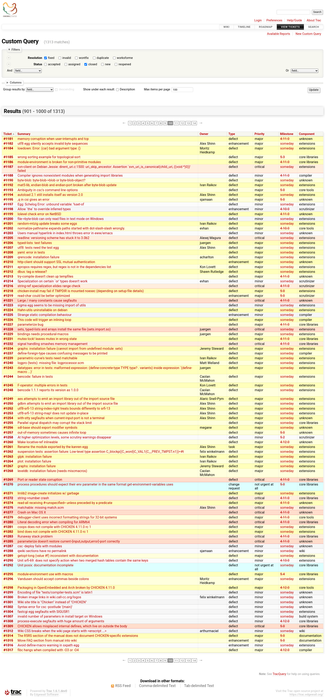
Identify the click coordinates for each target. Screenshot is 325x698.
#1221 (8, 300)
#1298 (8, 588)
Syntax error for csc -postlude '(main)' (45, 607)
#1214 (8, 281)
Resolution (35, 58)
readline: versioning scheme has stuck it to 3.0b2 (53, 238)
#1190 (8, 180)
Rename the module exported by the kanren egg (53, 447)
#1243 (8, 368)
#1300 (8, 597)
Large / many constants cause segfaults (47, 300)
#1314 (8, 636)
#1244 (8, 377)
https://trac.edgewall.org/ (306, 694)
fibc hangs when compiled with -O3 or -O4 (48, 650)
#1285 (8, 541)
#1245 (8, 385)
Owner (204, 134)
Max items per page (157, 89)
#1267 (8, 466)
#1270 (8, 484)
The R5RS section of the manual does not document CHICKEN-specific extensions (78, 636)
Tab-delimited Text (199, 686)
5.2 (282, 437)
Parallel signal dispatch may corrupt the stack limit (55, 423)
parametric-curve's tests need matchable (47, 358)
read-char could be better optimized (44, 296)
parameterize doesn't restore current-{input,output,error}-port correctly (69, 541)
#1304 (8, 612)
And (9, 70)
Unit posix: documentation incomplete (45, 565)
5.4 (282, 574)
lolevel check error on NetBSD (39, 214)
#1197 (8, 204)
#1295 (8, 574)
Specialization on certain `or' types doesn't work (52, 281)
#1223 (8, 305)
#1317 (8, 650)
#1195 (8, 200)
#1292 (8, 565)
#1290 (8, 560)
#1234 (8, 349)
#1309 (8, 626)
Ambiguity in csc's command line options (48, 190)
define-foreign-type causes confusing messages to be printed (62, 353)
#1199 (8, 214)
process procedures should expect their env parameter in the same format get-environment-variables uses (95, 484)
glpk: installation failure (35, 457)
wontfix (84, 58)
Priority (259, 134)
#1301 (8, 602)
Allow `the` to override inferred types (44, 209)
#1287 (8, 546)
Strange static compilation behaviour (45, 315)
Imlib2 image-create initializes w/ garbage (48, 493)
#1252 (8, 408)
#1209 (8, 257)
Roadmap (266, 26)
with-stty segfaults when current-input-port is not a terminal (61, 418)
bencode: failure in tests (35, 377)
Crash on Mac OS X (32, 512)
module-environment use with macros (45, 574)
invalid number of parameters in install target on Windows (60, 616)
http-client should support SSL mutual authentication (56, 262)
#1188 (8, 175)
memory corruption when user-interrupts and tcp (53, 139)
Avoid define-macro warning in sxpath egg (48, 645)
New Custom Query (308, 34)
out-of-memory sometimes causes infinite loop (52, 433)
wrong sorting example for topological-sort (49, 157)
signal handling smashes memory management (52, 344)
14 (194, 123)
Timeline (244, 26)
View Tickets (290, 26)
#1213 (8, 276)
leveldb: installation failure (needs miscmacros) (52, 471)
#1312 (8, 631)
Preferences (274, 20)
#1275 (8, 508)
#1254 (8, 418)
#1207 (8, 248)
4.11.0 (284, 139)
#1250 (8, 403)
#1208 (8, 252)
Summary (23, 134)
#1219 (8, 296)
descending (66, 89)
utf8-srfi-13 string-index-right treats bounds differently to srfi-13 (64, 408)
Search (313, 26)
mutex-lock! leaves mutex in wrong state (47, 339)
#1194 (8, 195)
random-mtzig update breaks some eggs (47, 224)
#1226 (8, 320)
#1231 (8, 339)
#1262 (8, 452)
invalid (66, 58)
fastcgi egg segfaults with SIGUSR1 (44, 612)
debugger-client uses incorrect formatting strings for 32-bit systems (67, 517)
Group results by (14, 89)
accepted (54, 64)
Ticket (7, 134)
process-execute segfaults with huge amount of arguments (61, 621)
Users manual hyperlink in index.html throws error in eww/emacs (65, 233)
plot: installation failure (34, 461)
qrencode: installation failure (38, 257)
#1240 (8, 363)
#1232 (8, 344)
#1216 (8, 286)
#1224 (8, 310)
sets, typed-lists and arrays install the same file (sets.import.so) (64, 329)
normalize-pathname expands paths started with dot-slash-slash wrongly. (71, 228)
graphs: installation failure (37, 466)
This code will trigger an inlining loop (44, 320)
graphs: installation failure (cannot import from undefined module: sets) (70, 349)
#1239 (8, 358)
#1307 (8, 616)
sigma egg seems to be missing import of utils (52, 305)
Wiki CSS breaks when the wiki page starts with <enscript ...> (62, 631)
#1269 (8, 480)
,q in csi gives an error (34, 200)
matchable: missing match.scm (41, 508)
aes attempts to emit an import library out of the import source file (66, 399)
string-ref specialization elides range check (49, 286)
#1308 (8, 621)
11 (176, 123)
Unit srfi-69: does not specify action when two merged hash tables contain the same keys (83, 560)
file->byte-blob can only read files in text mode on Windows (61, 219)
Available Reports (278, 34)
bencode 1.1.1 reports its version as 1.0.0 (48, 390)
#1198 (8, 209)
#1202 (8, 228)
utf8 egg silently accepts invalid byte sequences (53, 144)
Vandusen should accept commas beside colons (53, 579)
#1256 (8, 428)
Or (287, 70)
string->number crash (33, 498)
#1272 (8, 498)
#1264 (8, 461)
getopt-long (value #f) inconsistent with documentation (58, 556)
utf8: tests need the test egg (38, 248)
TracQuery (279, 674)
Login (258, 20)
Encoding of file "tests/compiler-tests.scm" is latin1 (55, 592)
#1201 (8, 224)
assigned (74, 64)
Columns (16, 82)
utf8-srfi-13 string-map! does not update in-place (53, 413)
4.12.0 (284, 442)
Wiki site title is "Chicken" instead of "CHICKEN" (52, 602)
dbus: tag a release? (32, 272)
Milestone (286, 134)
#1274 (8, 503)
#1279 (8, 517)
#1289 (8, 556)
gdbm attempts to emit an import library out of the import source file (68, 403)
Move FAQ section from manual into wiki (47, 640)
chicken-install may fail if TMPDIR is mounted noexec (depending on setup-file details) (81, 291)
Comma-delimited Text (157, 686)
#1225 (8, 315)
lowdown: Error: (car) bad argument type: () (49, 148)
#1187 (8, 167)
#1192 (8, 185)
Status (38, 64)
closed (92, 64)
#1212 (8, 272)
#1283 (8, 536)
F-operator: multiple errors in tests (42, 385)
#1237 (8, 353)
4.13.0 (284, 560)
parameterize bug (30, 325)
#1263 (8, 457)
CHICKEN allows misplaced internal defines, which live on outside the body (72, 626)
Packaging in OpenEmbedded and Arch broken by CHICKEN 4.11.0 (66, 588)
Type (231, 134)
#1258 (8, 437)
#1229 (8, 334)
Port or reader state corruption (40, 480)
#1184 (8, 148)
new (107, 64)
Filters (15, 49)
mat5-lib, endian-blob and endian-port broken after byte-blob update (67, 185)
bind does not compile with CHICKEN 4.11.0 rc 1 (53, 532)
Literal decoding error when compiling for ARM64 (54, 522)
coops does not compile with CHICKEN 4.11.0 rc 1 (54, 527)
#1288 (8, 551)
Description (125, 89)
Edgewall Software (46, 694)
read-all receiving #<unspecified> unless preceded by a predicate (65, 503)
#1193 (8, 190)
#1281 (8, 527)
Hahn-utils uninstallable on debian (43, 310)
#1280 (8, 522)
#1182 (8, 144)
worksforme (125, 58)
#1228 (8, 329)
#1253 (8, 413)
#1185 (8, 157)
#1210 (8, 262)
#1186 (8, 162)
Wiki (226, 26)
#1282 (8, 532)
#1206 (8, 243)
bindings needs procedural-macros (43, 334)
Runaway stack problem (35, 536)
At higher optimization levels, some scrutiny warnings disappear (64, 437)
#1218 (8, 291)
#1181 (8, 139)
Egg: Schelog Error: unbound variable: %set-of (51, 204)
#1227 (8, 325)
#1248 (8, 390)
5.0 (282, 190)
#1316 (8, 645)
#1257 (8, 433)
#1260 (8, 442)
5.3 (282, 157)
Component (306, 134)
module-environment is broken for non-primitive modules (59, 162)
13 (188, 123)
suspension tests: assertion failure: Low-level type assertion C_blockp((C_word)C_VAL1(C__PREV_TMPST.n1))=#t (101, 452)
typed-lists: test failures (35, 243)
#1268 (8, 471)
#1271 (8, 493)
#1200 (8, 219)
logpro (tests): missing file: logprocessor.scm (51, 363)
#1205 (8, 238)
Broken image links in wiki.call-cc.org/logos (49, 597)
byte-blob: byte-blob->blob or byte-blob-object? (51, 180)
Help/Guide (294, 20)
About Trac (314, 20)
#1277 (8, 512)
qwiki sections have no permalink (42, 551)
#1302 (8, 607)
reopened (125, 64)
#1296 (8, 579)
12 (182, 123)
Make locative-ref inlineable (38, 442)
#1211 (8, 267)
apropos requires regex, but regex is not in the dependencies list (64, 267)
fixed (51, 58)
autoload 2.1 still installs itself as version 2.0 (50, 195)
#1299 (8, 592)
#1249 (8, 399)
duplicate (103, 58)
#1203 (8, 233)
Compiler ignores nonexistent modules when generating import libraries (70, 175)
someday (287, 144)
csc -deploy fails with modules (40, 546)
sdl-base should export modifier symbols (47, 428)
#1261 (8, 447)
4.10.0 (284, 209)
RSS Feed (123, 686)
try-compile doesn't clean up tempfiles (45, 276)
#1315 (8, 640)
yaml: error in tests (31, 252)
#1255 (8, 423)
